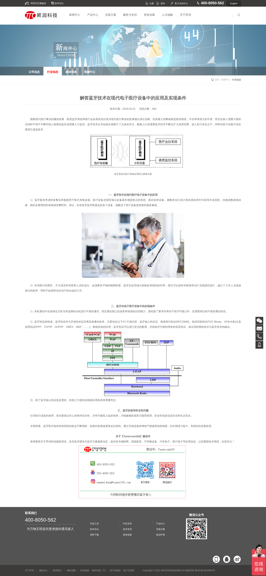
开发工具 (94, 523)
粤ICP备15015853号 (205, 570)
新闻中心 (74, 14)
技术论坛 (59, 3)
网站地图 (71, 570)
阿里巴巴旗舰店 (38, 3)
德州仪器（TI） (99, 570)
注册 (151, 3)
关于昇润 (185, 14)
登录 (163, 3)
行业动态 (236, 79)
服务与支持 (130, 14)
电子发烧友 (115, 570)
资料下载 (94, 534)
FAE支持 (127, 523)
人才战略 (167, 14)
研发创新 (149, 14)
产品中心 (92, 14)
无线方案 (110, 14)
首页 (217, 79)
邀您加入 (43, 570)
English (233, 3)
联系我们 (57, 570)
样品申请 (160, 534)
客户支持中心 (181, 3)
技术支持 (127, 529)
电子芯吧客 (128, 570)
